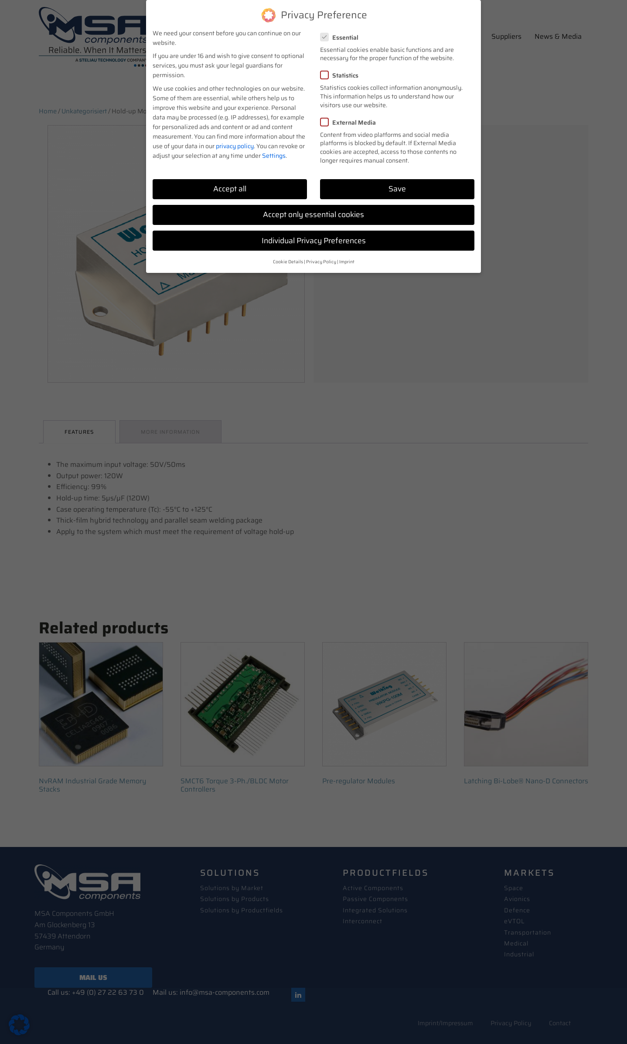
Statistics (342, 75)
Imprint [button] (346, 261)
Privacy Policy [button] (321, 261)
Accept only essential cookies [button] (313, 214)
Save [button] (397, 189)
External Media (351, 122)
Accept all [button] (229, 189)
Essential (342, 37)
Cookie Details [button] (288, 261)
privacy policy (235, 146)
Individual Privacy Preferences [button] (314, 241)
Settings (274, 155)
